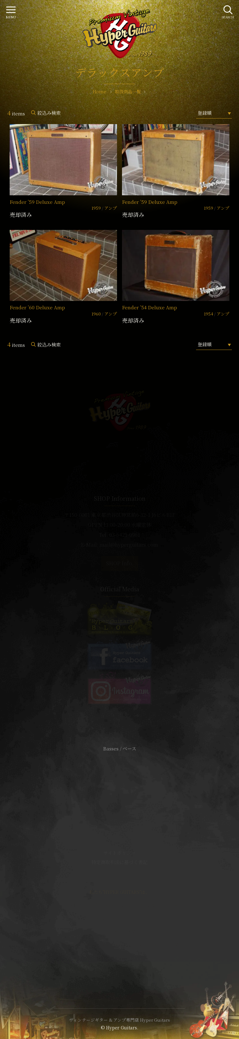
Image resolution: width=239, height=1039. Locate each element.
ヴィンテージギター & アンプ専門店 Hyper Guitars (119, 1020)
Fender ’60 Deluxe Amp (37, 307)
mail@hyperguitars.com (129, 544)
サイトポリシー (119, 852)
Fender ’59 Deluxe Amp (37, 202)
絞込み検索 (49, 113)
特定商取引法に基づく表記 (119, 862)
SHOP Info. (119, 563)
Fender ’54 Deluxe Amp (149, 307)
